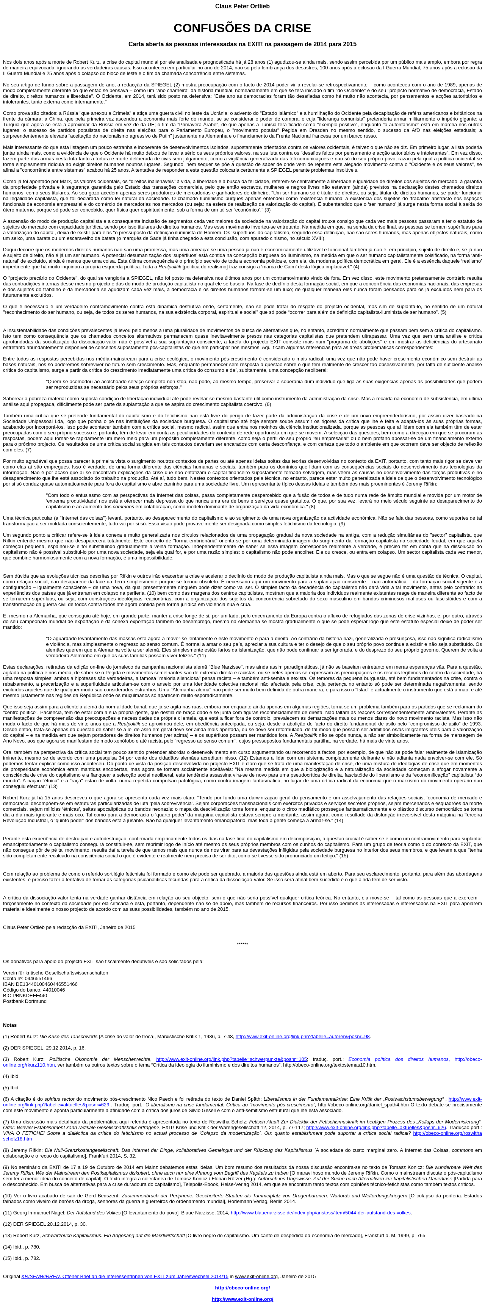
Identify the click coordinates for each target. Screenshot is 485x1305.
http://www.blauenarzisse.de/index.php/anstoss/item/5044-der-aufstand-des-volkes (321, 1213)
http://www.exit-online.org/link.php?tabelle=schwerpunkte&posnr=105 (231, 1059)
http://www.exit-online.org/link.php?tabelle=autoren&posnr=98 (303, 1036)
